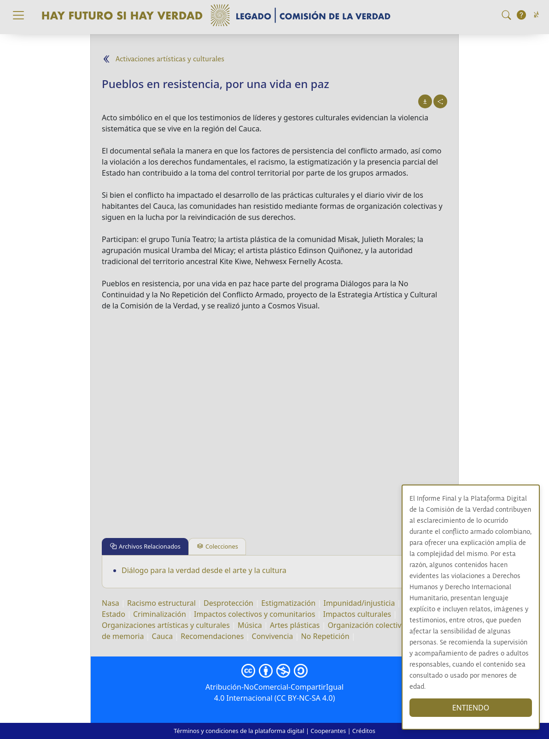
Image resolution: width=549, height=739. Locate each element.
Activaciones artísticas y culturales (170, 59)
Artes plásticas (295, 625)
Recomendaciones (212, 636)
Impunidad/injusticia (359, 603)
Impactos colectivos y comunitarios (254, 614)
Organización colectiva (366, 625)
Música (250, 625)
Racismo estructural (161, 603)
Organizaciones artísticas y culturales (166, 625)
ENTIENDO (471, 708)
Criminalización (159, 614)
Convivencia (272, 636)
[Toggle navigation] (18, 15)
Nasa (110, 603)
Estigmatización (288, 603)
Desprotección (228, 603)
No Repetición (325, 636)
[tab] (145, 546)
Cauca (162, 636)
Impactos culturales (357, 614)
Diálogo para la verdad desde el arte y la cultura (204, 570)
